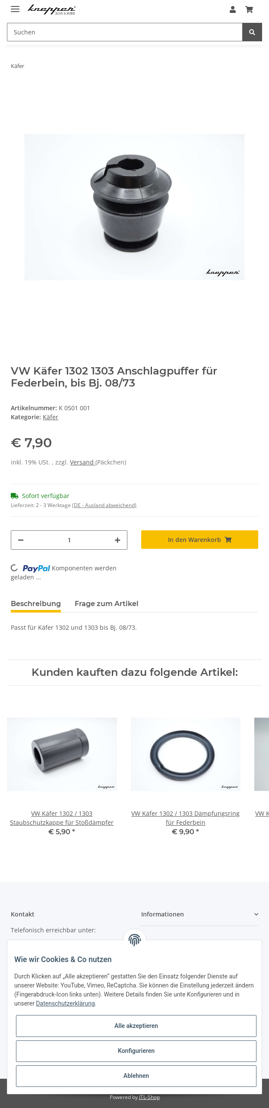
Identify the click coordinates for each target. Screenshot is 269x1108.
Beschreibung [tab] (36, 604)
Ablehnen (136, 1075)
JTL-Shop (149, 1097)
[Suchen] (125, 32)
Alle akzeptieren (136, 1025)
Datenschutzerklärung (65, 1003)
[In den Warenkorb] (199, 539)
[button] (233, 9)
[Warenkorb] (249, 9)
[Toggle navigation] (15, 5)
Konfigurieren (136, 1050)
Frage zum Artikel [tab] (107, 604)
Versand (82, 462)
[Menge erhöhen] (117, 540)
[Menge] (69, 540)
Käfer (50, 417)
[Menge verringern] (20, 540)
